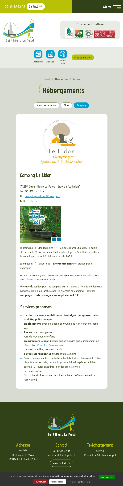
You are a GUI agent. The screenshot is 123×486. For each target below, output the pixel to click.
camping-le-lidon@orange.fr (42, 196)
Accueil (47, 78)
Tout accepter (107, 477)
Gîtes (66, 105)
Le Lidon (32, 201)
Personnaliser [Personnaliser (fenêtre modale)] (57, 481)
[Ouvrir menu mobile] (117, 6)
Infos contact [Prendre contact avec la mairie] (59, 463)
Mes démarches (83, 57)
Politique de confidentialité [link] (78, 481)
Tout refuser (40, 481)
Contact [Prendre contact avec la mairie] (33, 6)
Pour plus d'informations (50, 345)
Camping (81, 105)
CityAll (100, 451)
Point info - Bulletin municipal (100, 455)
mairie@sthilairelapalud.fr (61, 455)
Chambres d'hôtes (46, 105)
